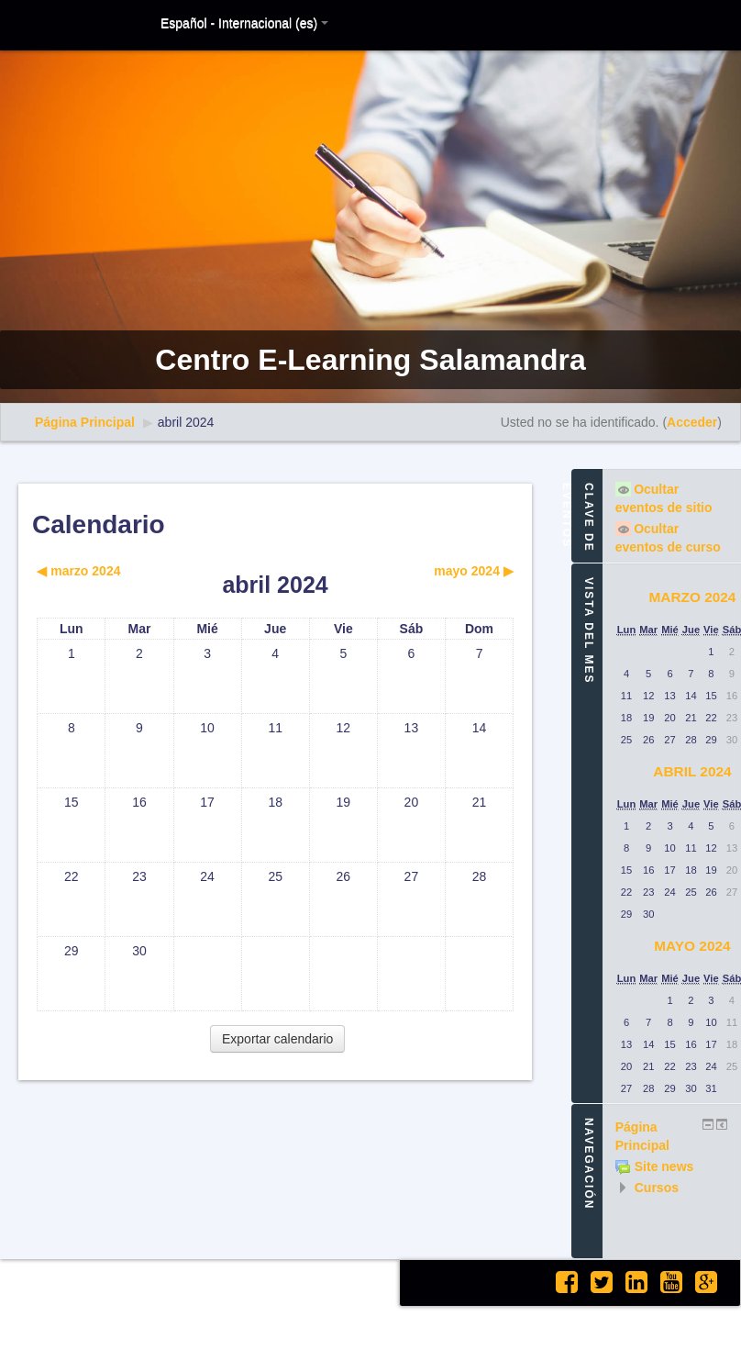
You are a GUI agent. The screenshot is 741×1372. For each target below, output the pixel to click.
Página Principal (85, 422)
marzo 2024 (691, 597)
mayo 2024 (692, 946)
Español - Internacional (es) (244, 23)
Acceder (692, 422)
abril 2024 (186, 422)
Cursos (657, 1187)
